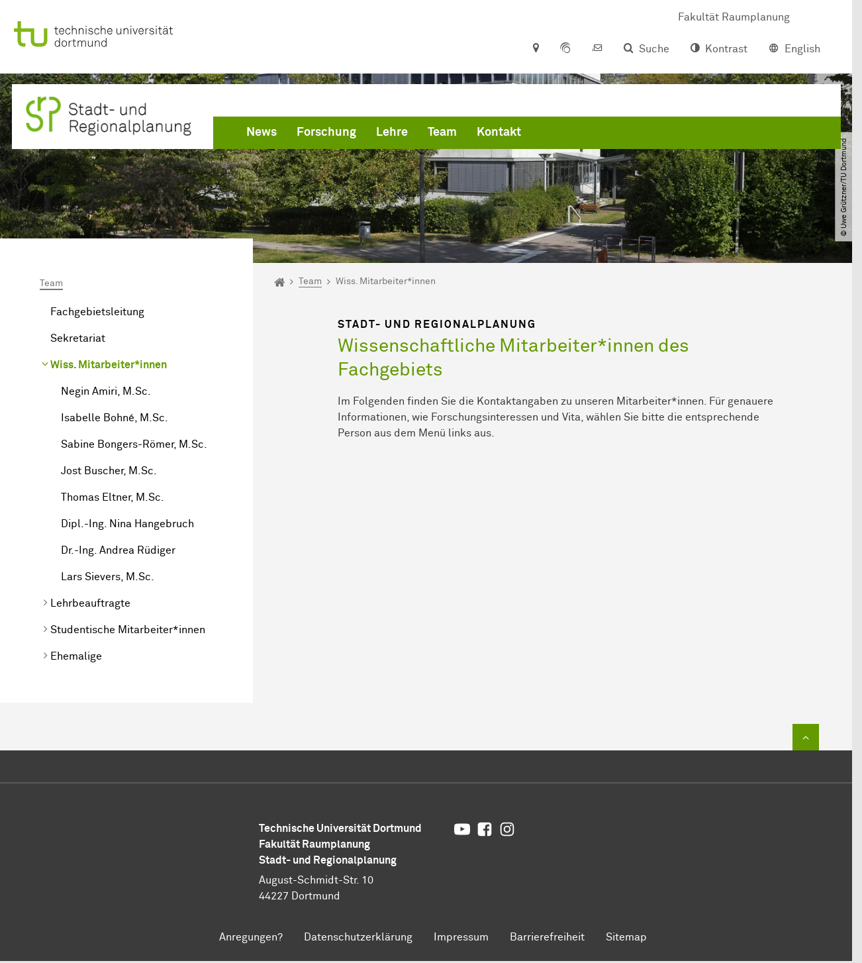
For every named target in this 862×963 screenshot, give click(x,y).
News (261, 132)
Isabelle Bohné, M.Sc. (114, 418)
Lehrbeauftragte (90, 603)
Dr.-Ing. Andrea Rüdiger (118, 550)
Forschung (326, 132)
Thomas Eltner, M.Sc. (112, 497)
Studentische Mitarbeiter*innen (127, 630)
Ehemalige (76, 656)
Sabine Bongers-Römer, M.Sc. (134, 444)
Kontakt (499, 132)
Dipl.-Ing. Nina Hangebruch (127, 524)
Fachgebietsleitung (97, 312)
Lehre (392, 132)
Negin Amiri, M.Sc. (106, 391)
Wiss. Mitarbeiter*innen (108, 365)
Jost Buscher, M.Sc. (109, 471)
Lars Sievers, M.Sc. (107, 577)
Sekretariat (77, 338)
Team (442, 132)
